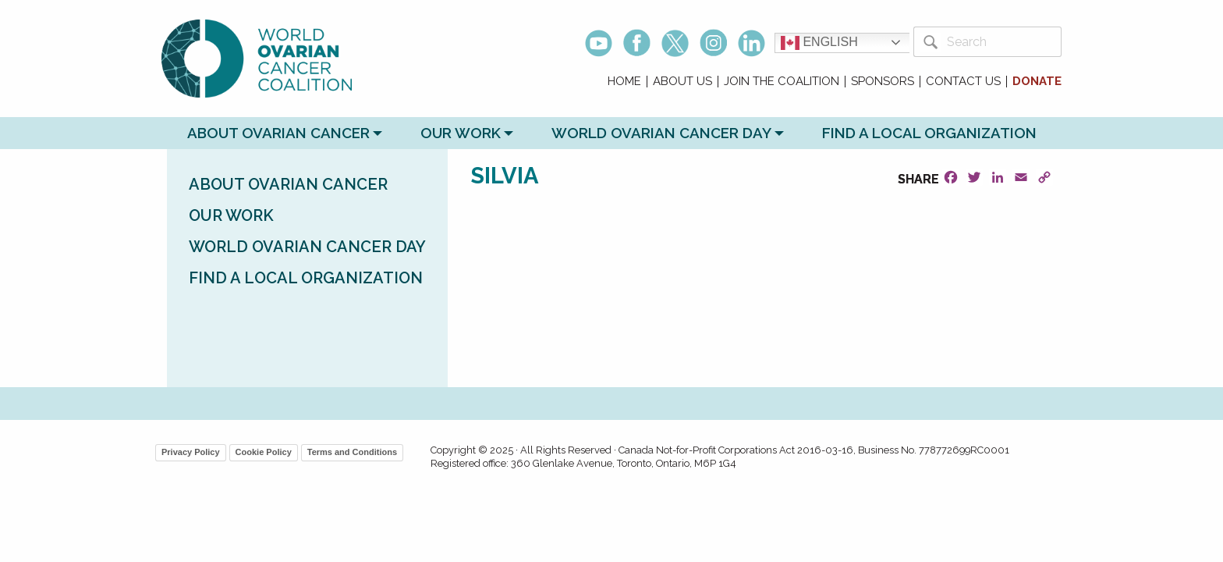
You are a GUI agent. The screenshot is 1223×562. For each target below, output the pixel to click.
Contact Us (963, 81)
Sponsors (882, 81)
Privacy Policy (190, 452)
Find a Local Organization (929, 132)
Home (624, 81)
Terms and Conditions (352, 452)
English (819, 43)
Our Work (460, 132)
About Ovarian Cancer (278, 132)
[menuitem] (624, 81)
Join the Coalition (781, 81)
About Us (682, 81)
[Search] (1001, 42)
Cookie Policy (264, 452)
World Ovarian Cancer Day (661, 132)
